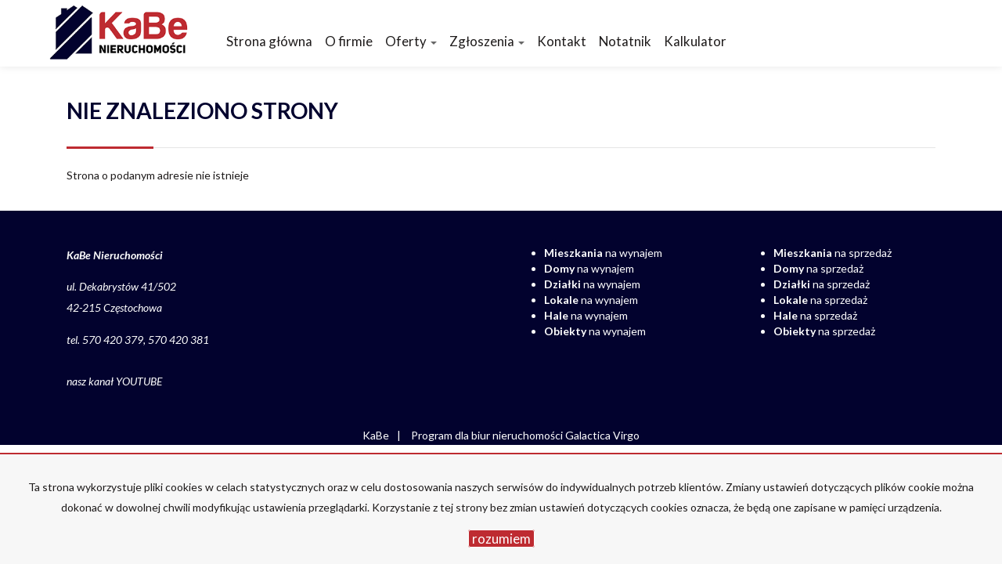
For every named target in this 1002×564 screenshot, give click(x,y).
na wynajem (603, 252)
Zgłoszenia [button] (486, 41)
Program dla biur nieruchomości (488, 435)
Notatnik (625, 41)
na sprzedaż (832, 252)
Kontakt (561, 41)
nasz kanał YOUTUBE (114, 381)
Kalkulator (695, 41)
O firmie (349, 41)
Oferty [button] (411, 41)
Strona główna (269, 41)
